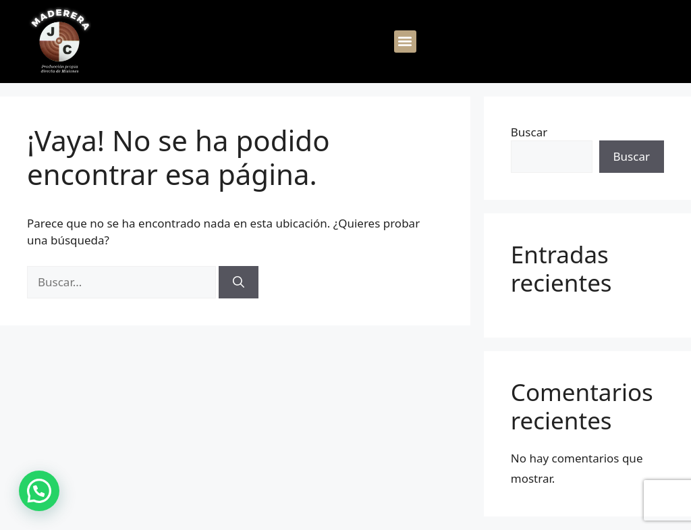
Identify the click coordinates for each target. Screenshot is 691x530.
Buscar (529, 132)
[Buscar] (238, 282)
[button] (405, 41)
